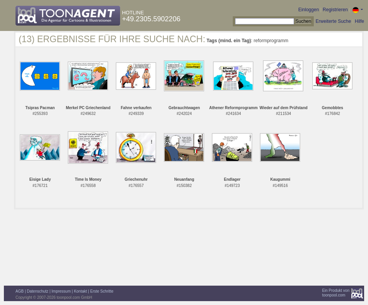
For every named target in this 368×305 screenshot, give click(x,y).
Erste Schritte (101, 291)
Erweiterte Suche (333, 21)
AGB (19, 291)
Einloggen (308, 9)
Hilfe (359, 21)
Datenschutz (37, 291)
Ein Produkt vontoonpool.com (335, 292)
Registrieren (335, 9)
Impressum (61, 291)
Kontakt (80, 291)
